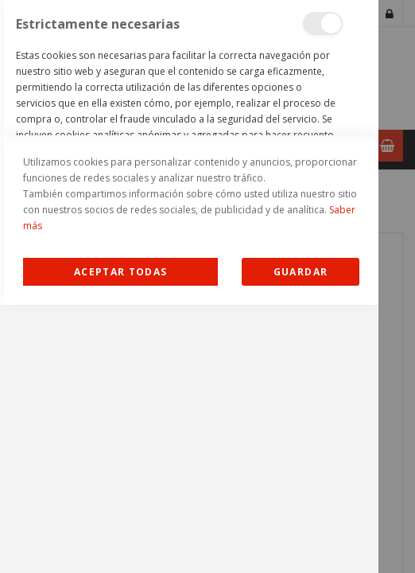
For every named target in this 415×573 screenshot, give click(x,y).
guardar (300, 540)
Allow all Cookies (120, 540)
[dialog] (189, 286)
